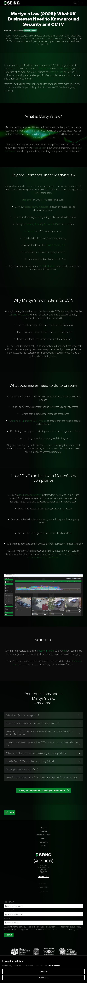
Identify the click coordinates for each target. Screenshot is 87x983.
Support (43, 838)
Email (7, 918)
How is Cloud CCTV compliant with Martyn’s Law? (30, 761)
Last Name (9, 910)
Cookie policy (43, 887)
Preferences (43, 978)
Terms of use (43, 891)
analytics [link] (23, 543)
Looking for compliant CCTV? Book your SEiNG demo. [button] (43, 790)
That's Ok (43, 971)
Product (43, 827)
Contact (43, 846)
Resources (43, 831)
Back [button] (10, 812)
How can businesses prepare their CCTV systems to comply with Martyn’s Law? (42, 744)
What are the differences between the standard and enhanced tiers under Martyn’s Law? (39, 733)
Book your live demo (43, 835)
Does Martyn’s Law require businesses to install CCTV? (32, 723)
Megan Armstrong (30, 30)
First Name (9, 902)
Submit (9, 935)
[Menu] (80, 3)
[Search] (75, 3)
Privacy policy (43, 884)
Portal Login (43, 842)
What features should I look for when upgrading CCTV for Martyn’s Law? (41, 777)
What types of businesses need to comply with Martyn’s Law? (36, 753)
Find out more (54, 965)
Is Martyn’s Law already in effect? (22, 769)
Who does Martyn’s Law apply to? (22, 715)
